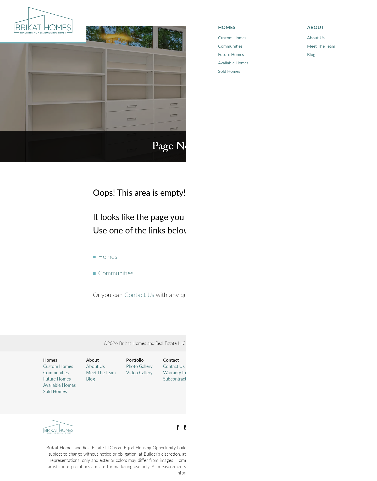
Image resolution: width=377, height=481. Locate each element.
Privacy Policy (280, 389)
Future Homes (57, 379)
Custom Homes (58, 366)
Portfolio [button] (284, 13)
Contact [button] (321, 13)
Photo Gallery (139, 366)
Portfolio (135, 360)
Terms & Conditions (285, 395)
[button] (349, 13)
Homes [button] (222, 13)
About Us (95, 366)
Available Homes (59, 385)
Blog (90, 379)
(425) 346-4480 (296, 379)
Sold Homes (55, 391)
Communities (116, 272)
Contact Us (139, 294)
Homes (107, 256)
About (92, 360)
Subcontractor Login (182, 379)
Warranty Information (184, 372)
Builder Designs (257, 343)
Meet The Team (101, 372)
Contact (171, 360)
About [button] (250, 13)
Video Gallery (139, 372)
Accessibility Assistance (289, 402)
